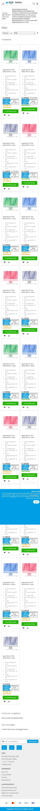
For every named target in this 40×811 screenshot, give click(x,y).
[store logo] (14, 3)
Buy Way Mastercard (9, 790)
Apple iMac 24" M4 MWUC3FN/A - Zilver (9, 144)
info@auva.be (6, 764)
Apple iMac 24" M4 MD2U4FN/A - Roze (28, 583)
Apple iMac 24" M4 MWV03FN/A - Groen (9, 365)
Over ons (5, 772)
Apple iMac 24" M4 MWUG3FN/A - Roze (28, 144)
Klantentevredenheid (9, 788)
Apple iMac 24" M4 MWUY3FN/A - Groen (9, 218)
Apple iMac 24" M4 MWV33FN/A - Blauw (28, 365)
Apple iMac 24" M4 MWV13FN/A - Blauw (28, 218)
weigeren (13, 496)
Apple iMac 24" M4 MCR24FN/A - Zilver (9, 657)
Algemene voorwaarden (10, 793)
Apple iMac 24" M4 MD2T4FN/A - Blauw (9, 583)
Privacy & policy (7, 796)
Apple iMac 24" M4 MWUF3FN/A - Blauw (28, 71)
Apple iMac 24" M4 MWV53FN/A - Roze (9, 436)
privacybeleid (33, 495)
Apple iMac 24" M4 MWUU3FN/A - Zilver (28, 291)
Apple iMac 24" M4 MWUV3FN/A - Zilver (28, 436)
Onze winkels (6, 775)
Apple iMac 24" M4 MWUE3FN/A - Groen (9, 71)
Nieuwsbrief (6, 780)
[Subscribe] (32, 741)
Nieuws (4, 777)
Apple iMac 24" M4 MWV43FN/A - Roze (9, 291)
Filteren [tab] (5, 33)
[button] (5, 115)
